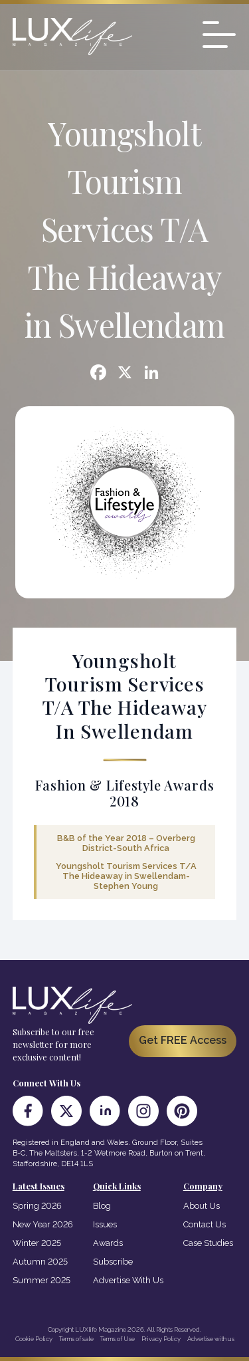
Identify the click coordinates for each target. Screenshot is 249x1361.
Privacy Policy (161, 1338)
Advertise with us (210, 1338)
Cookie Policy (33, 1338)
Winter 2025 (37, 1243)
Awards (108, 1243)
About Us (201, 1206)
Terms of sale (76, 1338)
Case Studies (208, 1243)
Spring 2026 (37, 1206)
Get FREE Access (182, 1040)
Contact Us (204, 1224)
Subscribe (113, 1262)
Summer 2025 (41, 1280)
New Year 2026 (43, 1224)
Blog (102, 1206)
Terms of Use (117, 1338)
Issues (105, 1224)
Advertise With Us (128, 1280)
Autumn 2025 (40, 1262)
